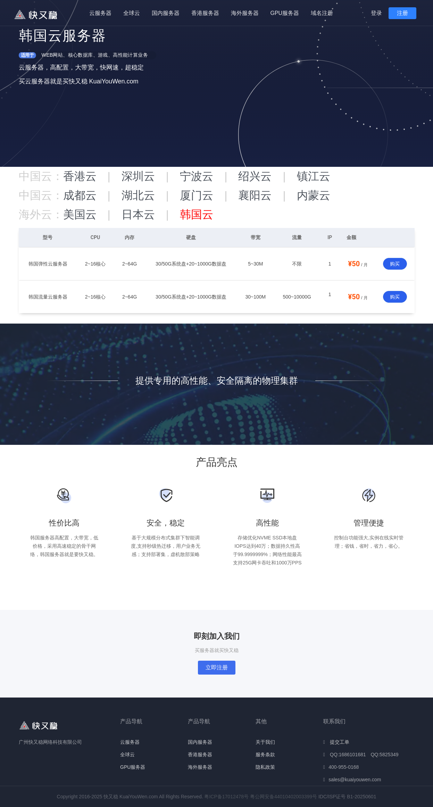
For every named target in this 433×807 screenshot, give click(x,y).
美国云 (80, 214)
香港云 (80, 176)
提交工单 (339, 742)
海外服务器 (245, 13)
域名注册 (322, 13)
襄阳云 (255, 195)
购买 (395, 264)
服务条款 (265, 754)
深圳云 (138, 176)
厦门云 (196, 195)
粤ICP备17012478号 (226, 796)
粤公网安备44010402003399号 (283, 796)
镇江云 (313, 176)
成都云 (80, 195)
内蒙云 (313, 195)
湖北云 (138, 195)
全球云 (131, 13)
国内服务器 (166, 13)
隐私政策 (265, 767)
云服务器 (100, 13)
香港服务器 (205, 13)
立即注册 (217, 667)
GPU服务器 (284, 13)
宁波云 (196, 176)
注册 (402, 13)
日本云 (138, 214)
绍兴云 (255, 176)
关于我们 (265, 742)
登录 (376, 13)
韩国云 (196, 214)
